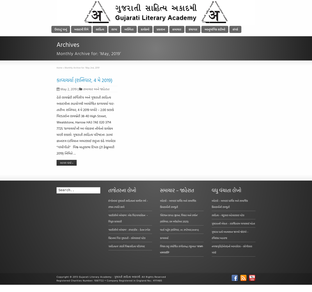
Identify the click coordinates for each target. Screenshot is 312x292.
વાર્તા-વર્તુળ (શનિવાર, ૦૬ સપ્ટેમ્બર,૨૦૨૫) (179, 230)
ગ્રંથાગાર (193, 29)
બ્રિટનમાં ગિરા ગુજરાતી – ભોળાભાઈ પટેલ (127, 238)
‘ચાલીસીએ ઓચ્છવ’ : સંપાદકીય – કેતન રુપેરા (129, 230)
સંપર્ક (235, 29)
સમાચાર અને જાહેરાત (96, 89)
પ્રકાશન (161, 29)
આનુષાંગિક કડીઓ (214, 29)
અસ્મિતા (128, 29)
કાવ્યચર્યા (164, 238)
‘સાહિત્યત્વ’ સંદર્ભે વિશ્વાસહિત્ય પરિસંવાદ (126, 246)
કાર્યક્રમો (145, 29)
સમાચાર (176, 29)
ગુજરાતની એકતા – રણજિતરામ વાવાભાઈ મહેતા (233, 223)
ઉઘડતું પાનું (60, 29)
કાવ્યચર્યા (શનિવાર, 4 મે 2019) (84, 80)
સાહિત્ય (100, 29)
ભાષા (114, 29)
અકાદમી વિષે (81, 29)
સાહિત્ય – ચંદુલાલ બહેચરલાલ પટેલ (228, 215)
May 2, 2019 (67, 89)
